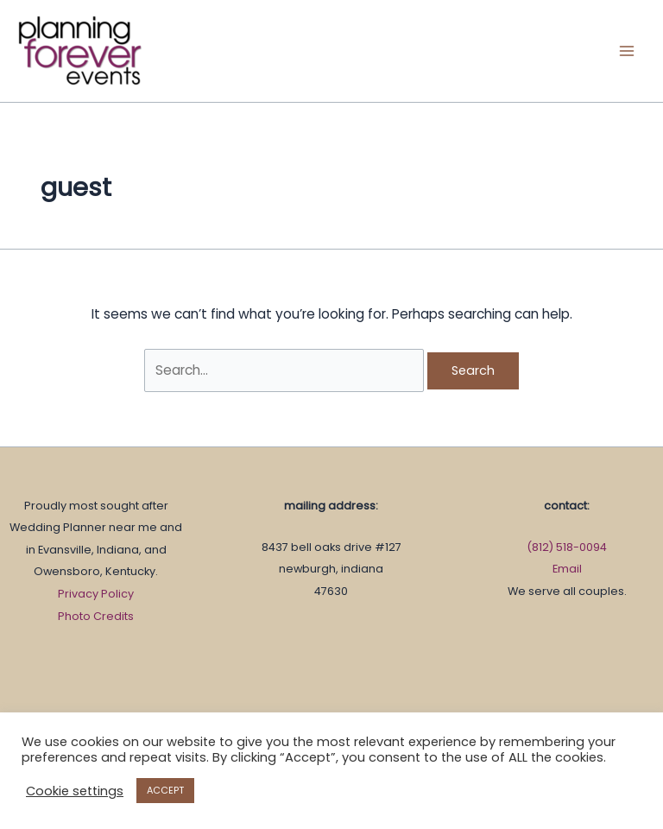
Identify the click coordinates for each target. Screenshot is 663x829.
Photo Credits (96, 616)
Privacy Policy (96, 593)
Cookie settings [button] (74, 791)
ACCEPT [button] (165, 790)
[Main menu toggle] (627, 50)
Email (567, 568)
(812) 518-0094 (567, 547)
